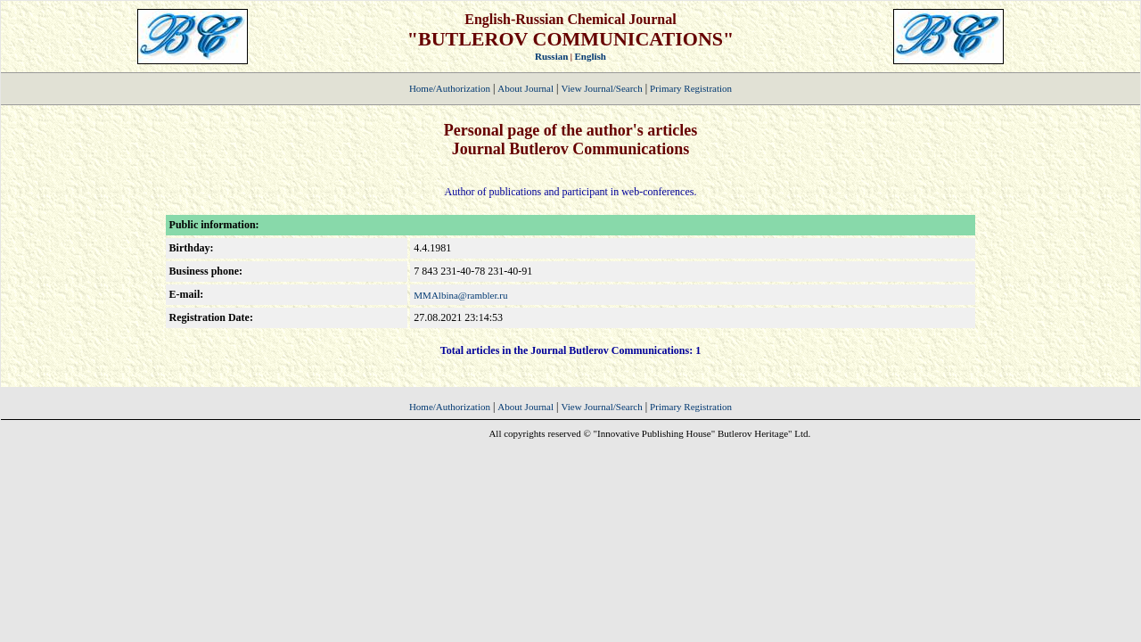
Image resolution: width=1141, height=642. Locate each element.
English (590, 56)
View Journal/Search (601, 88)
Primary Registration (691, 88)
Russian (551, 56)
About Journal (525, 88)
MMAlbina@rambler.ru (460, 295)
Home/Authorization (449, 88)
